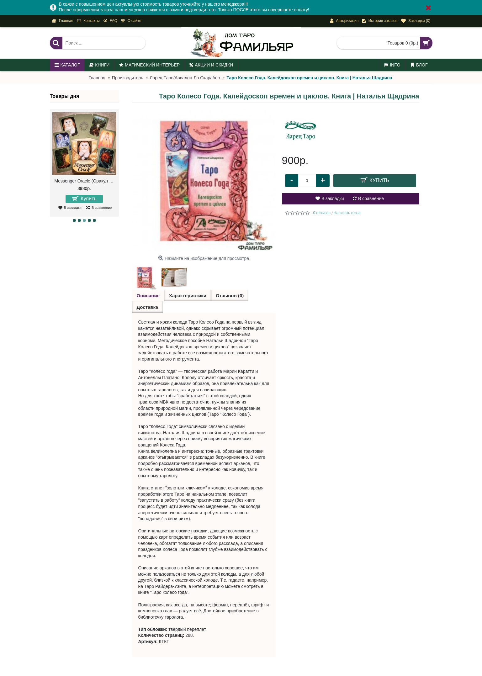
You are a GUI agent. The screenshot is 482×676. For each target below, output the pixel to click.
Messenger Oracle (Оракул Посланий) (85, 180)
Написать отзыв (347, 213)
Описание (148, 295)
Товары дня (64, 96)
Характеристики (187, 295)
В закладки (332, 198)
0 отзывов (322, 213)
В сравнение (371, 198)
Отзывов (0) (230, 295)
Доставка (147, 307)
